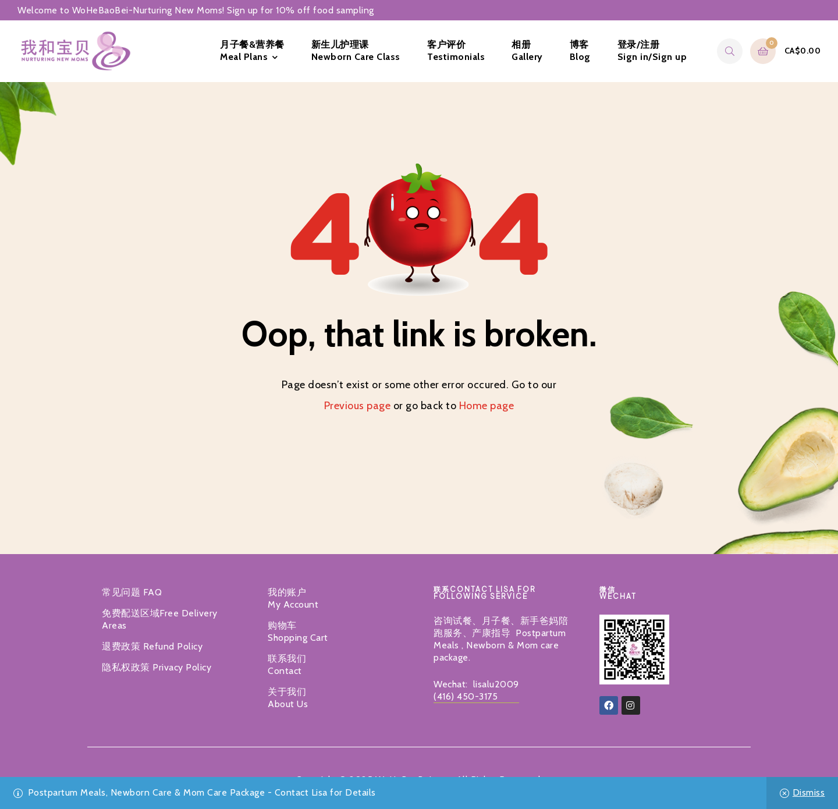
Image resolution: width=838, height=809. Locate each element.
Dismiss (809, 792)
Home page (486, 405)
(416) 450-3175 (466, 696)
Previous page (357, 405)
